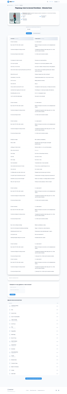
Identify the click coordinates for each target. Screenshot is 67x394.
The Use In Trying (14, 363)
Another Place (13, 344)
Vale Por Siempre (14, 341)
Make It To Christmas (15, 366)
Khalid (17, 320)
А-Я (50, 1)
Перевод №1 (29, 33)
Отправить (12, 294)
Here (12, 309)
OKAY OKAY (13, 373)
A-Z (52, 1)
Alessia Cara (17, 5)
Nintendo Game (14, 359)
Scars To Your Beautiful (15, 316)
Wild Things (13, 334)
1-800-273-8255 (14, 319)
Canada (12, 355)
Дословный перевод (36, 33)
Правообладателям (33, 390)
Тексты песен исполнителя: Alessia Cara (33, 378)
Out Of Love (13, 323)
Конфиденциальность (41, 390)
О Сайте (27, 390)
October (12, 370)
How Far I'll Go (13, 313)
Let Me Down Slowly (14, 305)
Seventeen (13, 348)
